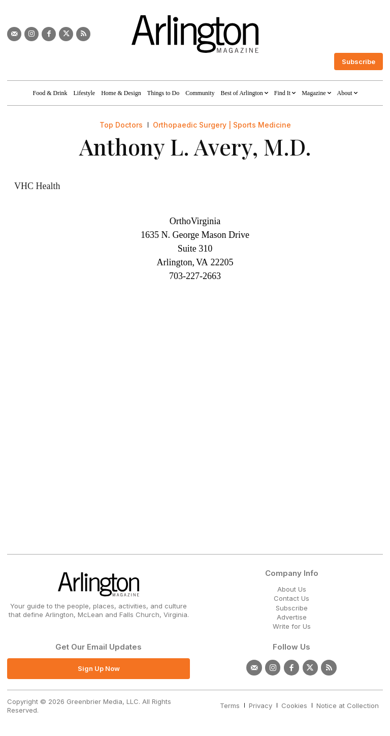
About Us (291, 589)
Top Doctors (121, 125)
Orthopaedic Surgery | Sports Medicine (222, 125)
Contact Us (291, 598)
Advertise (292, 617)
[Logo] (195, 34)
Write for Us (292, 626)
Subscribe (292, 608)
